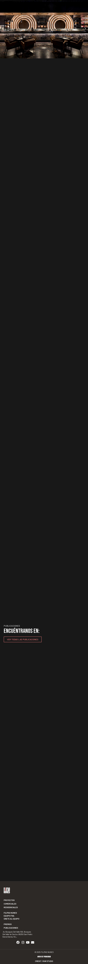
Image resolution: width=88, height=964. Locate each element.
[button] (2, 28)
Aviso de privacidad (44, 957)
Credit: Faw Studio (44, 961)
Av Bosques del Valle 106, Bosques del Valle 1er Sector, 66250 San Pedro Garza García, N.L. (17, 934)
